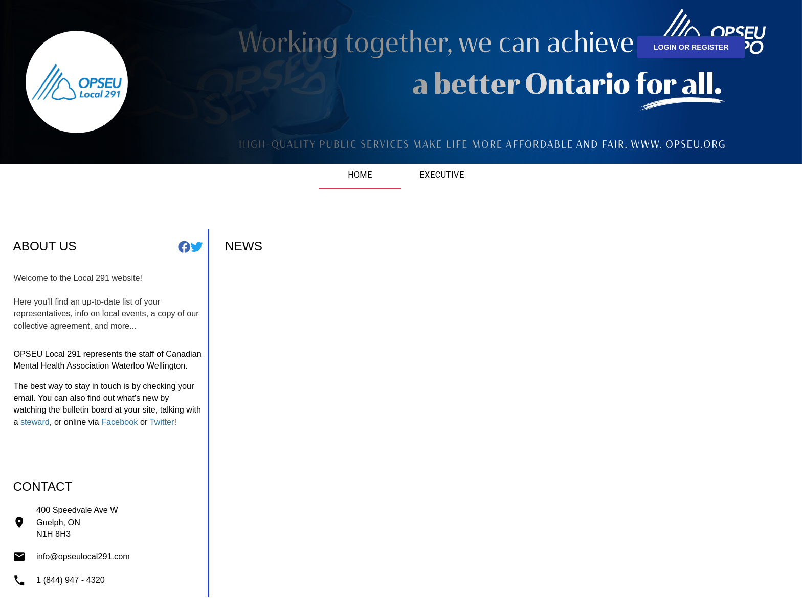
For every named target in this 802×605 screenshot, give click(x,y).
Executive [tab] (441, 175)
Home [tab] (360, 175)
